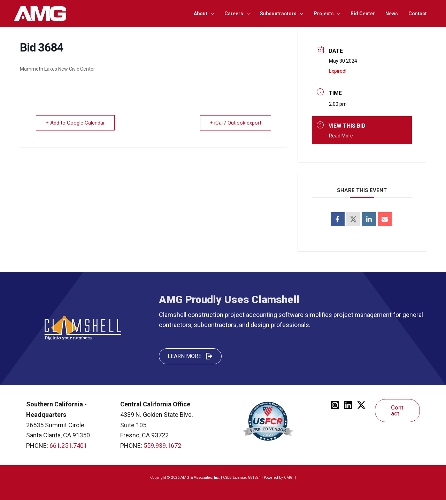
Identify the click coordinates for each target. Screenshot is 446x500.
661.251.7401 (68, 445)
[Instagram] (334, 405)
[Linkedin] (348, 405)
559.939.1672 (162, 445)
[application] (215, 13)
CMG (289, 477)
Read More (341, 135)
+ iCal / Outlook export (235, 123)
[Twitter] (361, 405)
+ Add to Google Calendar (75, 123)
